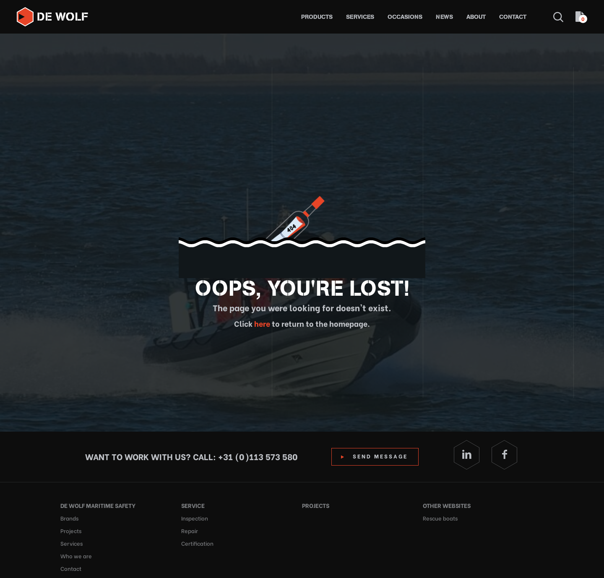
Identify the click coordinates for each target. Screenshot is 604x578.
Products (317, 17)
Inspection (194, 518)
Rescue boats (440, 518)
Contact (512, 17)
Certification (197, 543)
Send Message (380, 456)
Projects (70, 530)
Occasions (405, 17)
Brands (69, 518)
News (444, 17)
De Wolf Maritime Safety (97, 505)
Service (193, 505)
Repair (189, 530)
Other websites (447, 505)
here (261, 323)
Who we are (76, 556)
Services (360, 17)
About (476, 17)
